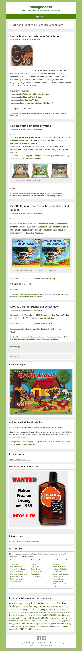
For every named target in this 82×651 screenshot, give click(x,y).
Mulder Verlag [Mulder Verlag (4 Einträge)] (21, 618)
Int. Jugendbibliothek (60, 569)
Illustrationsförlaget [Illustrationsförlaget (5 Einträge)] (17, 612)
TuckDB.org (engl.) (16, 579)
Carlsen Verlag (31, 100)
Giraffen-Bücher (30, 339)
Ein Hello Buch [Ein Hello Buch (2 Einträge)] (66, 607)
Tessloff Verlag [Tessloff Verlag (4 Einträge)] (32, 624)
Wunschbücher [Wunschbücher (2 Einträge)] (37, 629)
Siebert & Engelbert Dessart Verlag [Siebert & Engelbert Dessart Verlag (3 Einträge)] (51, 621)
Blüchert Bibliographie (17, 566)
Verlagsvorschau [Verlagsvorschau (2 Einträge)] (43, 623)
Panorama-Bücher (43, 196)
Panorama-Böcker (33, 159)
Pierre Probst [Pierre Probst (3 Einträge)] (64, 618)
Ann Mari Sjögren (37, 571)
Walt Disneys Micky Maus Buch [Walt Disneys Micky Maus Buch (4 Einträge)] (30, 626)
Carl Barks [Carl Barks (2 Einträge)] (28, 604)
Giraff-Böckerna (54, 329)
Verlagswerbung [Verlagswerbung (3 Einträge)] (53, 624)
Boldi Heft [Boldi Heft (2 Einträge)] (21, 604)
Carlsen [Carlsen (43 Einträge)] (37, 603)
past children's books (17, 581)
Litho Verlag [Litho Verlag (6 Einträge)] (39, 615)
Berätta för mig (63, 294)
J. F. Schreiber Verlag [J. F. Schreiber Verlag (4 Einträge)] (33, 612)
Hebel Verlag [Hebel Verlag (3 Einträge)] (61, 610)
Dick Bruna (35, 566)
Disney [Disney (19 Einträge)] (33, 606)
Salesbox (59, 196)
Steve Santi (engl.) (16, 571)
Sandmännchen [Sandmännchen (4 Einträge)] (33, 621)
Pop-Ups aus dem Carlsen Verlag (30, 125)
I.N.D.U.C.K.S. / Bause (18, 569)
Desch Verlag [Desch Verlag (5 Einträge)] (22, 607)
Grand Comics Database (61, 574)
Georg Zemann (36, 569)
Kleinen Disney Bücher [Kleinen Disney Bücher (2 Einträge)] (53, 612)
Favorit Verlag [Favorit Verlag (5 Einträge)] (21, 610)
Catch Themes (47, 645)
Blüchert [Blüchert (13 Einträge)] (13, 603)
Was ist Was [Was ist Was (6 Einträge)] (47, 626)
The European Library (60, 571)
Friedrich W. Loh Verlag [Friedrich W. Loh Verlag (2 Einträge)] (34, 610)
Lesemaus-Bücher (36, 296)
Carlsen (60, 194)
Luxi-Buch (54, 339)
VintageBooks (41, 7)
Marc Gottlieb (36, 39)
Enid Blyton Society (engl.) (19, 574)
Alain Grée (34, 564)
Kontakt (11, 541)
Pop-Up (52, 196)
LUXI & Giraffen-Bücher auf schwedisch (34, 306)
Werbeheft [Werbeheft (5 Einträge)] (57, 626)
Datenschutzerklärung (32, 541)
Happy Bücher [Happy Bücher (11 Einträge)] (48, 609)
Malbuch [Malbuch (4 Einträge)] (12, 618)
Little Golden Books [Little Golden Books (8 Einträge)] (54, 615)
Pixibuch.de (14, 564)
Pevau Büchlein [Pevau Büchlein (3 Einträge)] (54, 618)
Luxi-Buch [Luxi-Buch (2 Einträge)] (67, 615)
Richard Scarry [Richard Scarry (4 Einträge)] (21, 621)
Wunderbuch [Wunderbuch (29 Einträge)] (24, 629)
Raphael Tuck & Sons (52, 113)
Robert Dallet (35, 574)
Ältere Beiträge (14, 347)
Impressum (19, 541)
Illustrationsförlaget (37, 113)
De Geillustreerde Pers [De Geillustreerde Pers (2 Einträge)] (49, 604)
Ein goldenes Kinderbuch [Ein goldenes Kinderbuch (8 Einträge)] (50, 607)
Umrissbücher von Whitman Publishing (34, 36)
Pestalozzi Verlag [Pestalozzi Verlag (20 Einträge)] (37, 617)
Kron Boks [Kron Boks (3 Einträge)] (30, 615)
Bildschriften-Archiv (16, 576)
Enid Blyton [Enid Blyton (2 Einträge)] (12, 610)
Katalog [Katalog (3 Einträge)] (43, 612)
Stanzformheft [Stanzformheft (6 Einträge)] (20, 623)
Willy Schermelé (36, 576)
